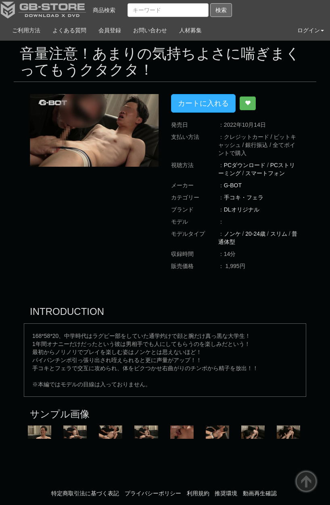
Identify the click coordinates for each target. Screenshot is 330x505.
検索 (221, 10)
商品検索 (104, 10)
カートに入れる (203, 103)
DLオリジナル (241, 209)
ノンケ (232, 233)
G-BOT (233, 185)
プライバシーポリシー (153, 493)
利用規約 (198, 493)
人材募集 (190, 30)
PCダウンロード (244, 165)
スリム (278, 233)
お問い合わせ (150, 30)
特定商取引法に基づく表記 (85, 493)
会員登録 (109, 30)
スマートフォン (265, 173)
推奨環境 (226, 493)
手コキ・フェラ (243, 197)
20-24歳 (255, 233)
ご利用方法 (26, 30)
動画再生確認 (260, 493)
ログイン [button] (310, 30)
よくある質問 (69, 30)
